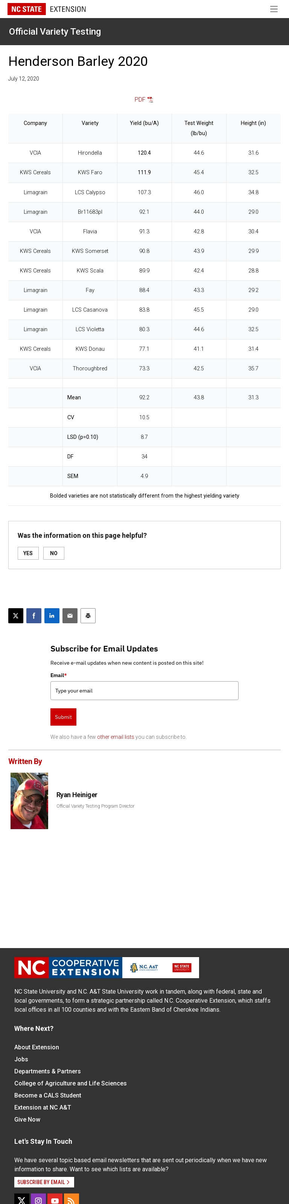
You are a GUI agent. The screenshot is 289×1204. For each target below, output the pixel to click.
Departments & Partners (47, 1071)
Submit (63, 717)
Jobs (21, 1059)
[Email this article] (70, 615)
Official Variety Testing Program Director (95, 806)
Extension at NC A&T (42, 1107)
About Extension (36, 1047)
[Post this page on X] (15, 615)
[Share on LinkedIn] (51, 615)
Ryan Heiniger (76, 795)
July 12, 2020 (23, 79)
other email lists (115, 737)
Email (58, 675)
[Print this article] (88, 615)
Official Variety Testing (55, 31)
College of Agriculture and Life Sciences (70, 1083)
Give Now (27, 1119)
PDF (140, 99)
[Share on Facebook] (33, 615)
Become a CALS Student (47, 1095)
